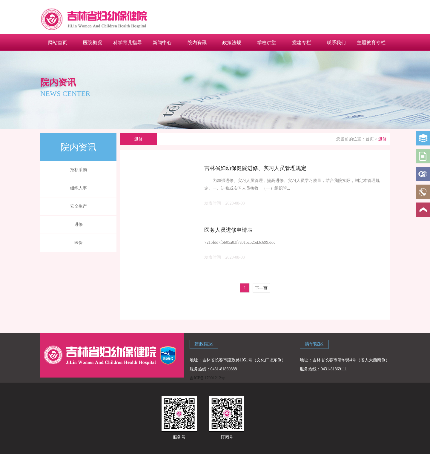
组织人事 (78, 188)
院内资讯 (197, 42)
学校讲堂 (266, 42)
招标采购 (78, 170)
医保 (78, 242)
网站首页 (57, 42)
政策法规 (231, 42)
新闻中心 (162, 42)
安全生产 (78, 206)
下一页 (261, 288)
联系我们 (336, 42)
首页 (370, 139)
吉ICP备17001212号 (207, 378)
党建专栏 (301, 42)
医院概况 (92, 42)
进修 (78, 224)
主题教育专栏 (371, 42)
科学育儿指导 (127, 42)
